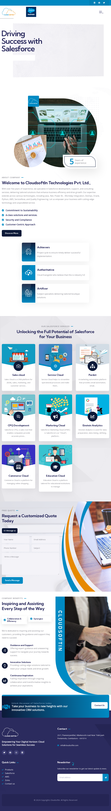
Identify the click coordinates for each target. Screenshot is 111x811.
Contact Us (99, 705)
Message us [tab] (10, 530)
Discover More (11, 233)
